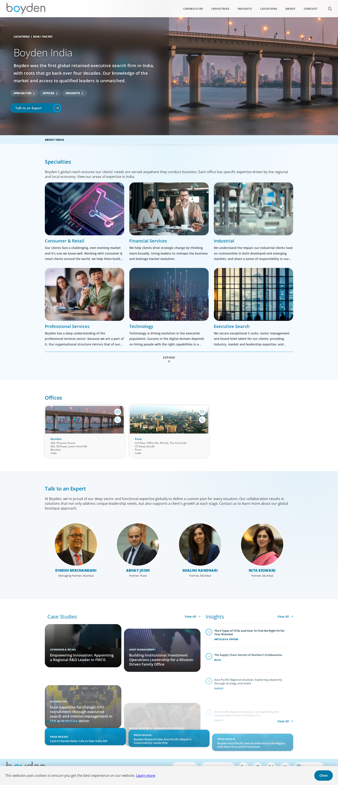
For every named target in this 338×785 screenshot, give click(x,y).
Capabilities (193, 9)
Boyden (26, 8)
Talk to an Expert (28, 108)
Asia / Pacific (43, 36)
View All (190, 616)
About (290, 9)
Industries (220, 9)
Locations (268, 9)
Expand (169, 357)
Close (323, 775)
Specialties (23, 93)
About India (54, 140)
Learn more (145, 775)
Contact (311, 9)
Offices (48, 93)
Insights (245, 9)
